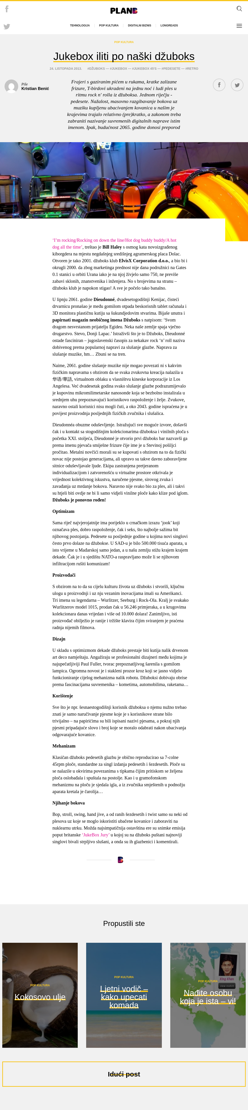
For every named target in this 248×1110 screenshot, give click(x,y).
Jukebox (119, 83)
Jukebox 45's (145, 83)
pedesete (172, 83)
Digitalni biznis (139, 25)
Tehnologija (80, 25)
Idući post (124, 1088)
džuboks (97, 83)
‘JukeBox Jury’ (95, 848)
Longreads (169, 25)
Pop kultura (109, 25)
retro (192, 83)
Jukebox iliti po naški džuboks (124, 63)
